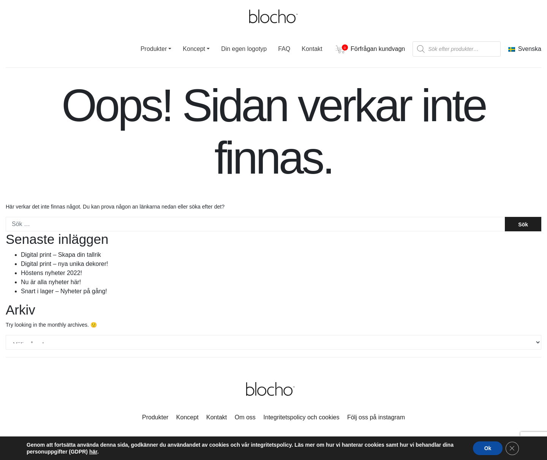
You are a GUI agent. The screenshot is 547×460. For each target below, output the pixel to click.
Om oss (245, 417)
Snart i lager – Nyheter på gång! (64, 291)
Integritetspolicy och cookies (301, 417)
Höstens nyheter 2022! (51, 273)
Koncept (194, 49)
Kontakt (312, 49)
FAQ (284, 49)
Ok (487, 448)
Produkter (154, 49)
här (93, 452)
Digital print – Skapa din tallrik (61, 254)
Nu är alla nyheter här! (51, 282)
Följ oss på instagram (376, 417)
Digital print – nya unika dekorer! (64, 264)
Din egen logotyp (244, 49)
